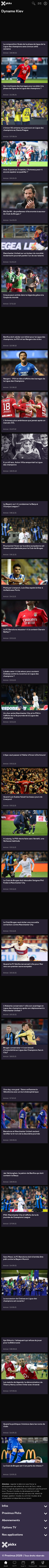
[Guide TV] (23, 1564)
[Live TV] (14, 1564)
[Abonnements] (43, 1564)
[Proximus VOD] (33, 1564)
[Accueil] (5, 1564)
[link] (24, 36)
